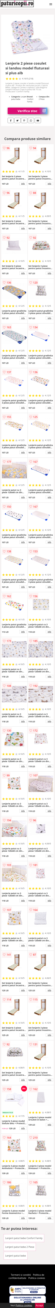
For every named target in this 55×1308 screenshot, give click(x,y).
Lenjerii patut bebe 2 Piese (19, 1247)
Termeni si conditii (21, 1274)
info (23, 183)
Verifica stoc (32, 111)
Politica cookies (36, 1278)
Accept (39, 1305)
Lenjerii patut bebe (15, 1255)
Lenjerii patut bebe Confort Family (24, 1238)
